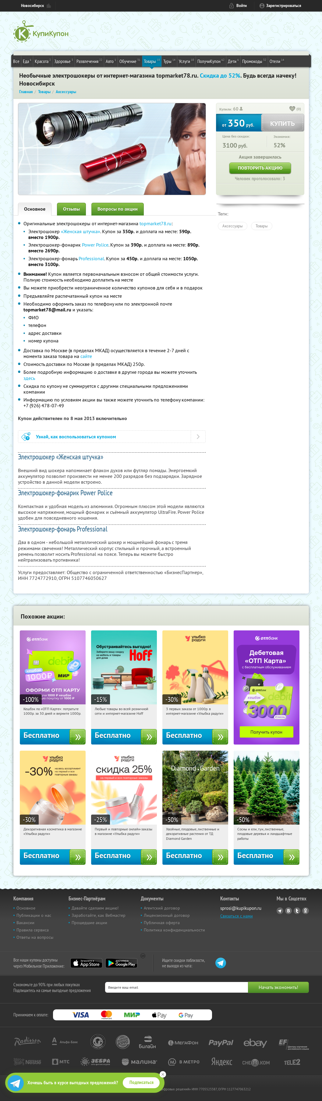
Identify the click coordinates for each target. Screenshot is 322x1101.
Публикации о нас (33, 915)
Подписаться (141, 1082)
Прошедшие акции (89, 922)
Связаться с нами (236, 916)
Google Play (121, 963)
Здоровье (63, 61)
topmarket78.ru (156, 223)
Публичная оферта (162, 922)
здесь (29, 378)
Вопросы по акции (117, 209)
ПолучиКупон (211, 61)
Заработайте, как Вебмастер (99, 915)
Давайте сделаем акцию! (95, 908)
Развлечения (89, 61)
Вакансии (25, 922)
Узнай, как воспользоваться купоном (76, 436)
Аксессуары (232, 225)
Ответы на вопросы (34, 937)
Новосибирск (32, 5)
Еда (27, 61)
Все (16, 61)
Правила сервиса (32, 930)
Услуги (186, 61)
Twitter (297, 910)
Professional (91, 258)
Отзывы (71, 209)
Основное (34, 209)
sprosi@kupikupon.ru (240, 908)
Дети (233, 61)
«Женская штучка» (80, 231)
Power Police (95, 245)
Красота (43, 61)
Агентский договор (162, 908)
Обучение (129, 61)
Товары (152, 61)
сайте (86, 356)
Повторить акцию (260, 168)
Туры (169, 61)
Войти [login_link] (241, 5)
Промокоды (254, 61)
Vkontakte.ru (288, 910)
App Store (86, 963)
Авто (111, 61)
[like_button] (292, 109)
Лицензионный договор (167, 915)
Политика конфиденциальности (174, 930)
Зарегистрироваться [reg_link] (283, 5)
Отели (277, 61)
